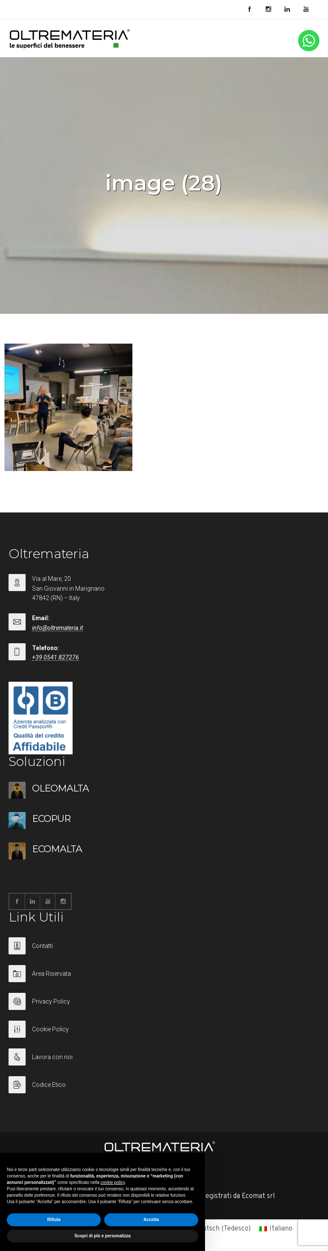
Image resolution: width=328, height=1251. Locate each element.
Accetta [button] (151, 1219)
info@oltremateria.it (57, 627)
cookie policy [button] (113, 1182)
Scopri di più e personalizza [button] (102, 1235)
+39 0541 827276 (55, 657)
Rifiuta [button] (53, 1219)
